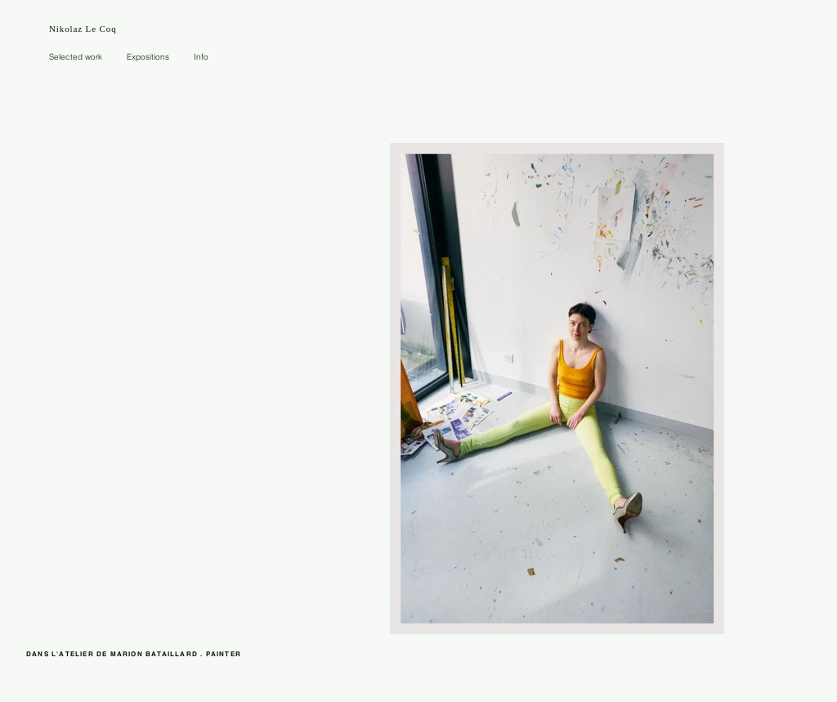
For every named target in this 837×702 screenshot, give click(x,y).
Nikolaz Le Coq (83, 29)
